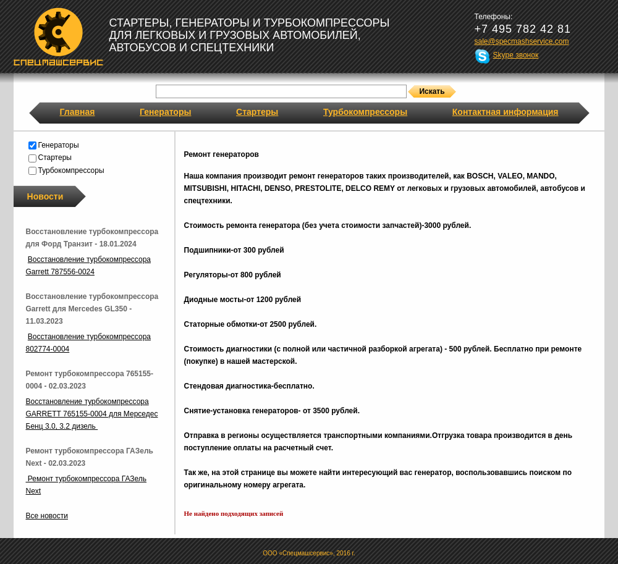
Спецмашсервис (58, 36)
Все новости (47, 515)
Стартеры (257, 112)
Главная (77, 112)
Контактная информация (505, 112)
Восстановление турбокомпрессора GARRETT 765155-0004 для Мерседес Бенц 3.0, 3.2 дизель (92, 414)
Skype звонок (516, 55)
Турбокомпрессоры (365, 112)
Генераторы (165, 112)
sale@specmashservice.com (522, 41)
